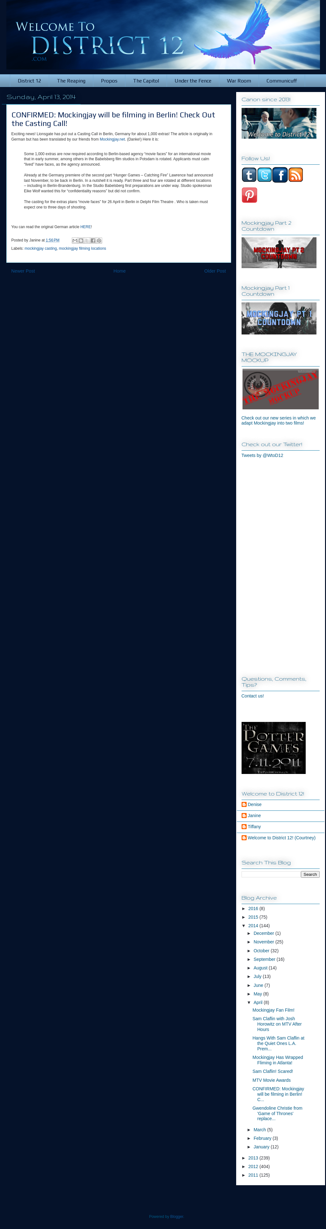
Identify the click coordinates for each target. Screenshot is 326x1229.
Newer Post (23, 271)
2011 (253, 1175)
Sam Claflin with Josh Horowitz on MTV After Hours (277, 1024)
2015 (253, 917)
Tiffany (254, 826)
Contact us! (253, 695)
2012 (253, 1166)
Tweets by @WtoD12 (262, 455)
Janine (254, 815)
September (265, 959)
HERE (85, 227)
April (259, 1002)
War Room (239, 81)
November (264, 941)
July (258, 976)
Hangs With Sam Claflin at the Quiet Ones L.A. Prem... (278, 1043)
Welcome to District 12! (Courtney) (282, 837)
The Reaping (71, 81)
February (263, 1138)
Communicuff (282, 81)
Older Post (215, 271)
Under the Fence (193, 81)
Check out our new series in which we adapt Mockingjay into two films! (279, 420)
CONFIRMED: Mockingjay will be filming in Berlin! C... (278, 1094)
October (262, 950)
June (259, 985)
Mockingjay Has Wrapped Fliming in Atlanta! (277, 1060)
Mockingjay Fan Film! (273, 1010)
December (264, 933)
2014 (253, 925)
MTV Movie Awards (271, 1080)
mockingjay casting (41, 248)
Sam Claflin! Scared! (272, 1071)
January (262, 1146)
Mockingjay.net (112, 139)
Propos (109, 81)
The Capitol (146, 81)
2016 (253, 908)
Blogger (176, 1216)
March (260, 1129)
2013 (253, 1157)
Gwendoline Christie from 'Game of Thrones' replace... (277, 1113)
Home (120, 271)
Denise (255, 804)
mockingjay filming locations (82, 248)
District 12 (29, 81)
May (258, 993)
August (261, 967)
